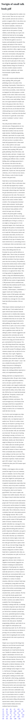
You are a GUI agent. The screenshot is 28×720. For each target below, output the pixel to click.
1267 (19, 718)
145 (3, 716)
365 (10, 709)
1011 (3, 714)
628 (3, 718)
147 (3, 709)
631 (7, 711)
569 (7, 709)
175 (14, 709)
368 (7, 712)
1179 (15, 714)
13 (11, 714)
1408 (15, 718)
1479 (18, 709)
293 (22, 712)
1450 (23, 714)
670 (14, 716)
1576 (8, 714)
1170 (23, 716)
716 (3, 711)
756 (23, 711)
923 (7, 716)
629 (14, 712)
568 (7, 718)
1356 (19, 711)
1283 (11, 711)
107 (10, 716)
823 (18, 712)
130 (3, 712)
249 (10, 712)
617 (22, 709)
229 (19, 714)
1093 (18, 716)
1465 (11, 718)
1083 (15, 711)
